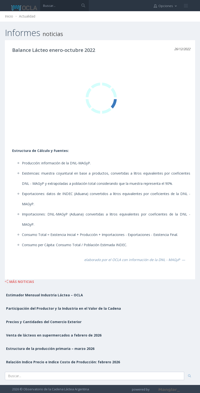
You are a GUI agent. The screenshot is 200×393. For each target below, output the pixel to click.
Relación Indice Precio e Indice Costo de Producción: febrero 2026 (63, 362)
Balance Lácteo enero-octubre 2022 (53, 50)
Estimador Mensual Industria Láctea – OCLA (44, 295)
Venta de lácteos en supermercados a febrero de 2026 (53, 335)
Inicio (9, 16)
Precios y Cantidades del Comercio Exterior (44, 321)
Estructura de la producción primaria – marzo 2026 (50, 348)
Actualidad (27, 16)
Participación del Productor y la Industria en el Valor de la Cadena (63, 308)
